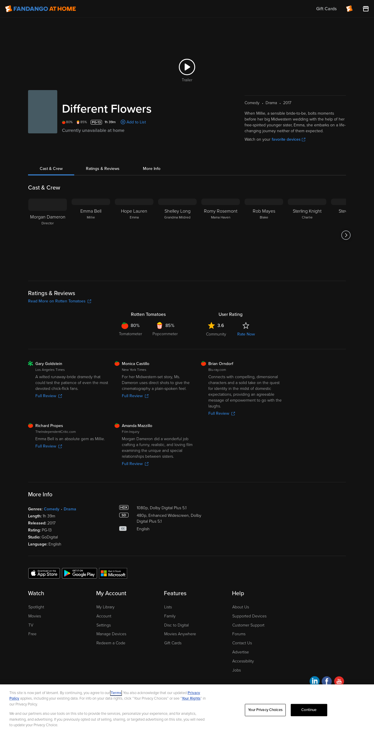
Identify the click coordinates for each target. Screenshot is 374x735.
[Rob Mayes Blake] (263, 235)
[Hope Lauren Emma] (134, 235)
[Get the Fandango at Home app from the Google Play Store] (79, 573)
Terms (116, 693)
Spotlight (36, 607)
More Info (151, 168)
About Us (240, 607)
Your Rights (191, 698)
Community (216, 334)
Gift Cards (172, 643)
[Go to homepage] (40, 9)
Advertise (240, 652)
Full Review (48, 395)
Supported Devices (249, 616)
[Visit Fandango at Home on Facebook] (326, 682)
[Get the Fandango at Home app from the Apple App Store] (44, 573)
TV (30, 625)
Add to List (136, 122)
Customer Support (248, 625)
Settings (103, 625)
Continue (308, 710)
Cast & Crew (51, 168)
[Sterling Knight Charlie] (307, 235)
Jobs (236, 670)
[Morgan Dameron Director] (47, 235)
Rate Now (246, 334)
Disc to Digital (176, 625)
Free (32, 633)
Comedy (51, 509)
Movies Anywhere (180, 633)
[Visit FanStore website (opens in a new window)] (366, 9)
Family (170, 616)
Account (103, 616)
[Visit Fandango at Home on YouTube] (339, 682)
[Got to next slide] (345, 235)
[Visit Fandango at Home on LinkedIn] (314, 682)
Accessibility (243, 661)
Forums (238, 633)
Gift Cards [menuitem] (326, 9)
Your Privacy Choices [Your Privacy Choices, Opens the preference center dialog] (265, 710)
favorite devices (288, 139)
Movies (34, 616)
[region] (187, 709)
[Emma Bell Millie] (90, 235)
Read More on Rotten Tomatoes (59, 301)
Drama (70, 509)
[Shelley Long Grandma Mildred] (177, 235)
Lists (168, 607)
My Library (105, 607)
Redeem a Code (110, 643)
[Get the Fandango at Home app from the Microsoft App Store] (113, 573)
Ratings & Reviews (103, 168)
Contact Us (242, 643)
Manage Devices (111, 633)
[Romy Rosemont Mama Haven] (220, 235)
